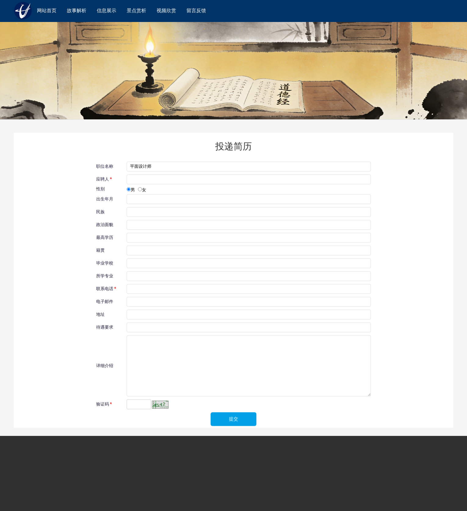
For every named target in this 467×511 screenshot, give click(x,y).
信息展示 (106, 10)
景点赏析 (136, 10)
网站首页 (46, 10)
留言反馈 (196, 10)
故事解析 (76, 10)
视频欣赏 (166, 10)
